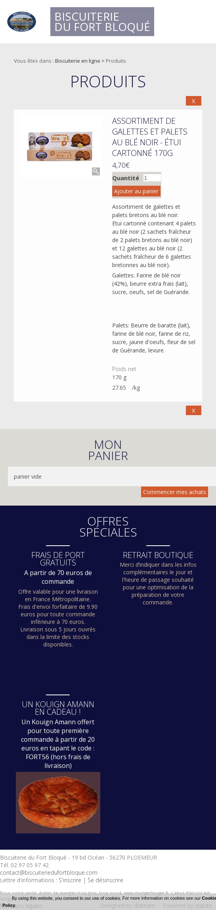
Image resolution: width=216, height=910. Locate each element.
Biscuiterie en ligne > (80, 60)
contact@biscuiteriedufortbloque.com (48, 872)
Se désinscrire (105, 880)
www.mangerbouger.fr (146, 893)
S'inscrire (70, 880)
